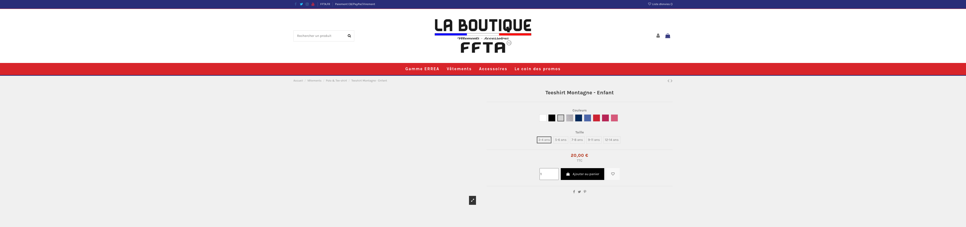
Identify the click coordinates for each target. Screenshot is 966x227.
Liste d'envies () (660, 4)
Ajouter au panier (582, 174)
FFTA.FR (325, 4)
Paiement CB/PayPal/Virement (355, 4)
